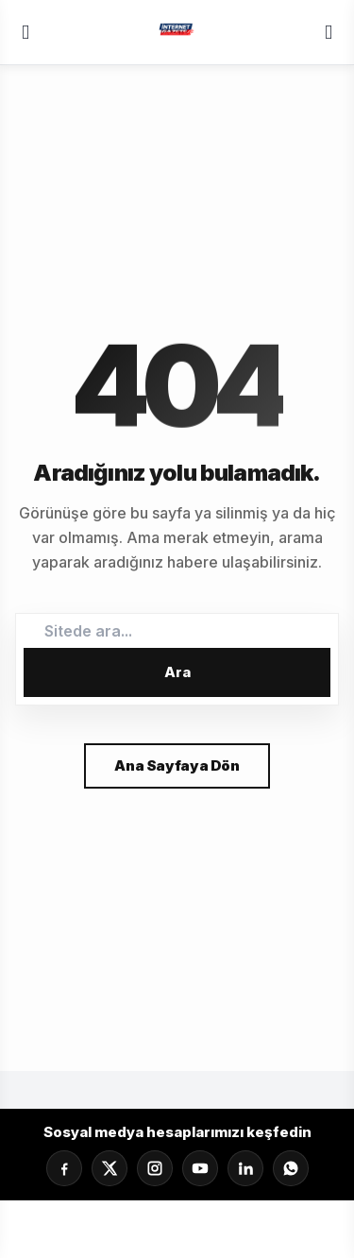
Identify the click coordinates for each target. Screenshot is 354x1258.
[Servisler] (328, 32)
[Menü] (25, 32)
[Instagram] (155, 1168)
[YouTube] (200, 1168)
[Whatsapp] (291, 1168)
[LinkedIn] (245, 1168)
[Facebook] (64, 1168)
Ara (177, 672)
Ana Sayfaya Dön (176, 765)
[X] (109, 1168)
